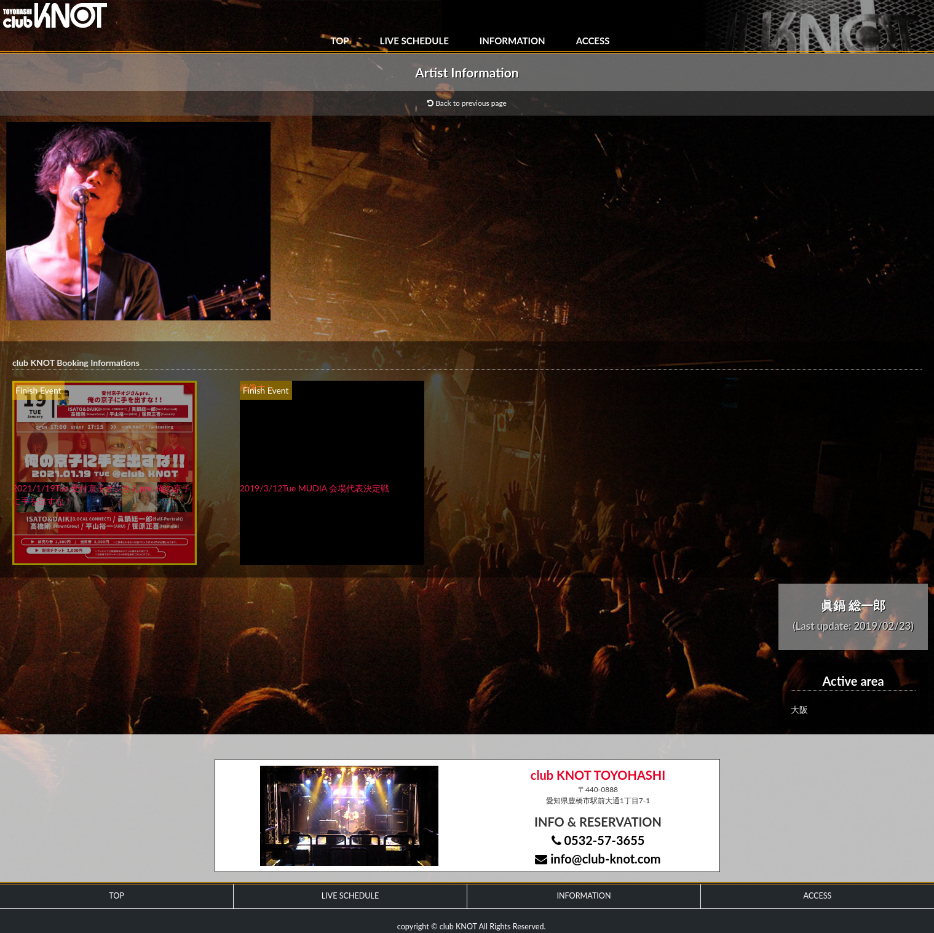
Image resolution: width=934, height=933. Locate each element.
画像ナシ (257, 387)
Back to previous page (467, 103)
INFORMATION (512, 40)
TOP (340, 40)
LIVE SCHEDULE (414, 40)
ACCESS (593, 40)
